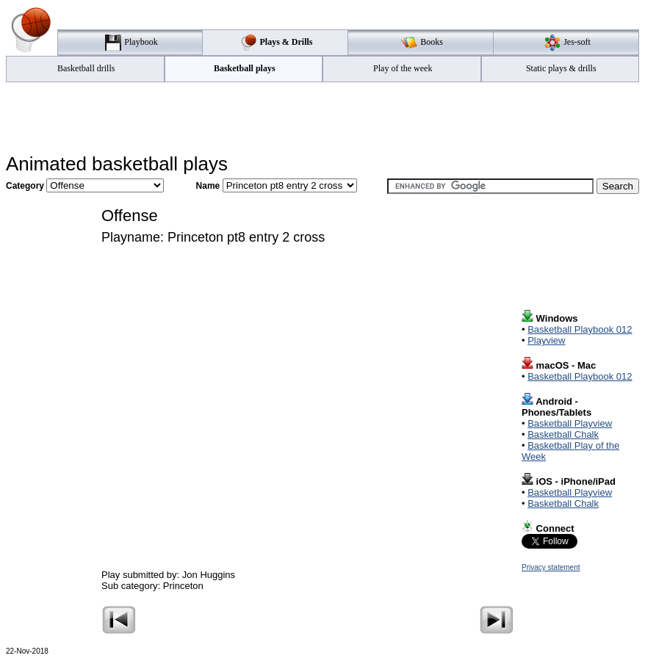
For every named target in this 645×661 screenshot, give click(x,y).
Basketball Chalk (563, 434)
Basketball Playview (569, 423)
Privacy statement (551, 567)
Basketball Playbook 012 (579, 329)
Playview (546, 340)
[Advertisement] (322, 118)
